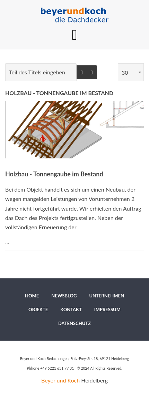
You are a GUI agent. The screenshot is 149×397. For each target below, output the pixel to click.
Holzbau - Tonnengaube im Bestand (59, 93)
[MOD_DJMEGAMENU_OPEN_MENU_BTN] (74, 35)
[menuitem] (32, 296)
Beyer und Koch (60, 380)
